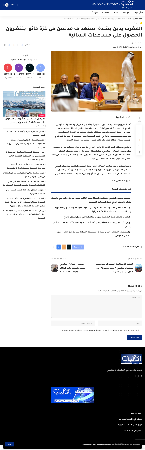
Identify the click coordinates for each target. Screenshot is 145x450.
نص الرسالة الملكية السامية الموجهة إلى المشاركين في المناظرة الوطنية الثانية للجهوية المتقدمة (25, 157)
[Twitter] (30, 72)
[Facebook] (40, 72)
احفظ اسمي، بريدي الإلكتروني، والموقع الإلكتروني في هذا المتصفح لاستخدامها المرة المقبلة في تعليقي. (99, 334)
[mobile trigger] (139, 5)
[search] (17, 5)
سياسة (135, 23)
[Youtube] (8, 72)
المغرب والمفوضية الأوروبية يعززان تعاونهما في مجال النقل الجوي (97, 217)
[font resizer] (13, 5)
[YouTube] (135, 381)
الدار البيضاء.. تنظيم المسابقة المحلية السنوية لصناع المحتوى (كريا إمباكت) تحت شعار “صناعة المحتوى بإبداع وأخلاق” (25, 203)
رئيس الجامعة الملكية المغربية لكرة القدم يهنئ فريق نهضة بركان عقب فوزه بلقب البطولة (24, 215)
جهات (42, 116)
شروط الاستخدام (85, 444)
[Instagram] (19, 72)
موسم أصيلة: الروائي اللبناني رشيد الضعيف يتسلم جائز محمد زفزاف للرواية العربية (26, 145)
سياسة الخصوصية (102, 444)
